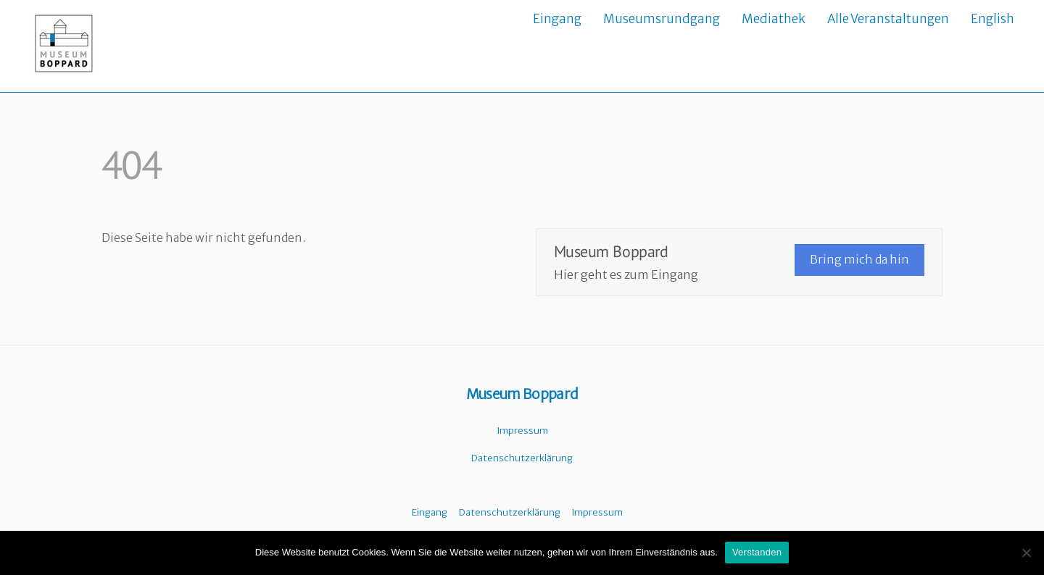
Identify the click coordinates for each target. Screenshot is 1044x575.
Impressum (522, 430)
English (992, 19)
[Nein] (1026, 552)
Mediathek (773, 19)
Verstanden (757, 552)
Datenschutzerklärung (522, 458)
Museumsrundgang (661, 19)
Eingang (557, 19)
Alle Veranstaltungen (888, 19)
